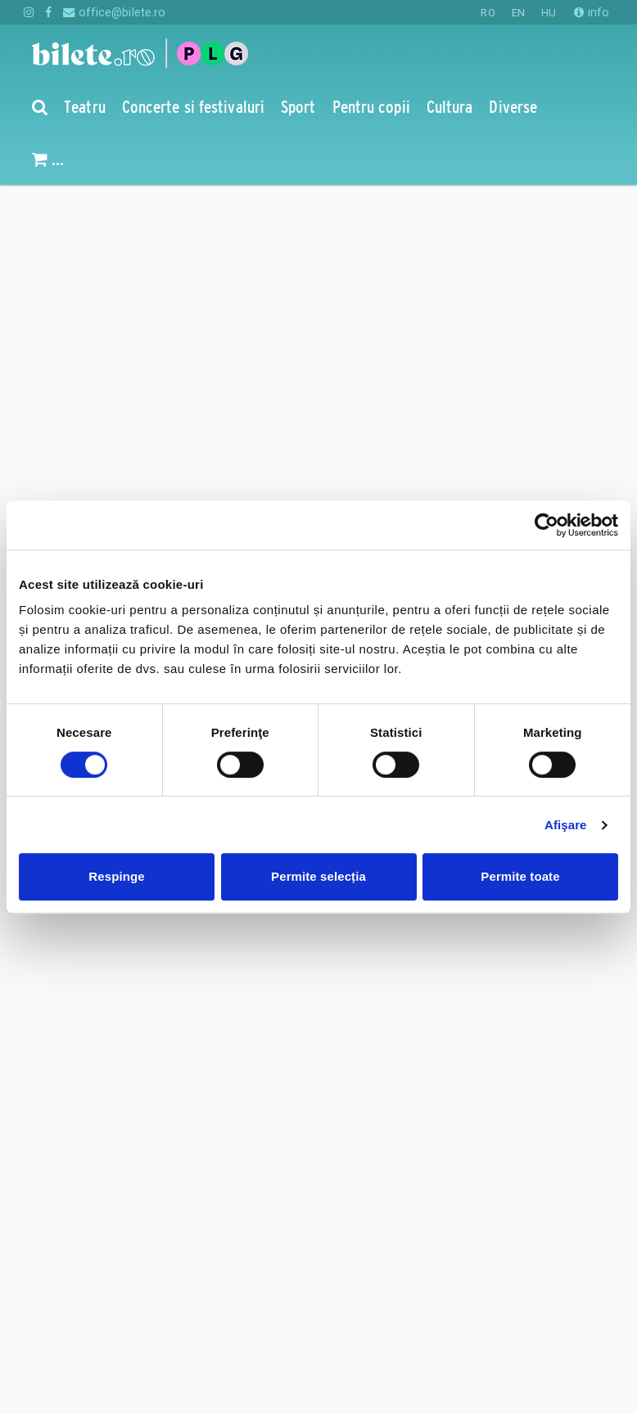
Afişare (565, 825)
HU (548, 13)
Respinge (116, 876)
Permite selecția (318, 876)
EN (518, 13)
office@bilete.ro (114, 12)
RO (488, 13)
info (591, 12)
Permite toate (520, 876)
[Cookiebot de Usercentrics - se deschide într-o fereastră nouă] (546, 525)
